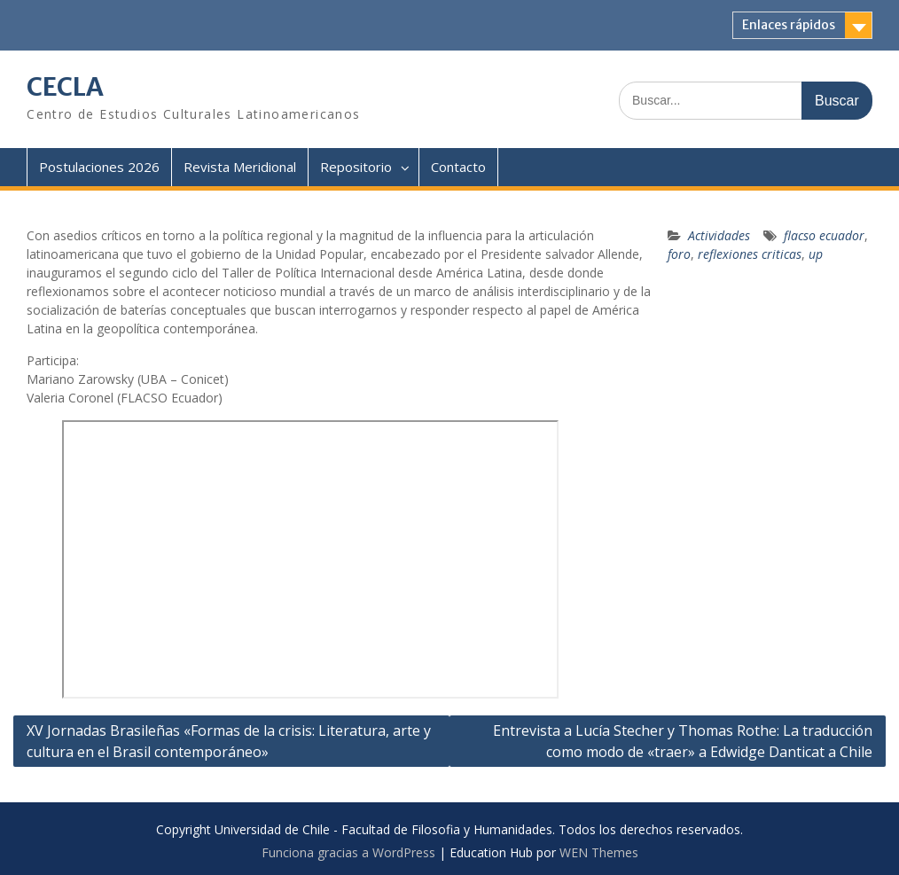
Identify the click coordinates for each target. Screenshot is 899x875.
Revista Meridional (240, 167)
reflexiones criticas (749, 254)
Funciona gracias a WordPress (348, 852)
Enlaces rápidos (788, 25)
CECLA (65, 87)
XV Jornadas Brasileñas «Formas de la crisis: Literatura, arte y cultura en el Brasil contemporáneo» (229, 741)
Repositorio (356, 167)
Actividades (719, 235)
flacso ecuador (824, 235)
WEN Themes (598, 852)
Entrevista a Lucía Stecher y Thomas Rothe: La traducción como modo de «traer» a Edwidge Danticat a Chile (682, 741)
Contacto (458, 167)
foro (679, 254)
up (816, 254)
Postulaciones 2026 (99, 167)
